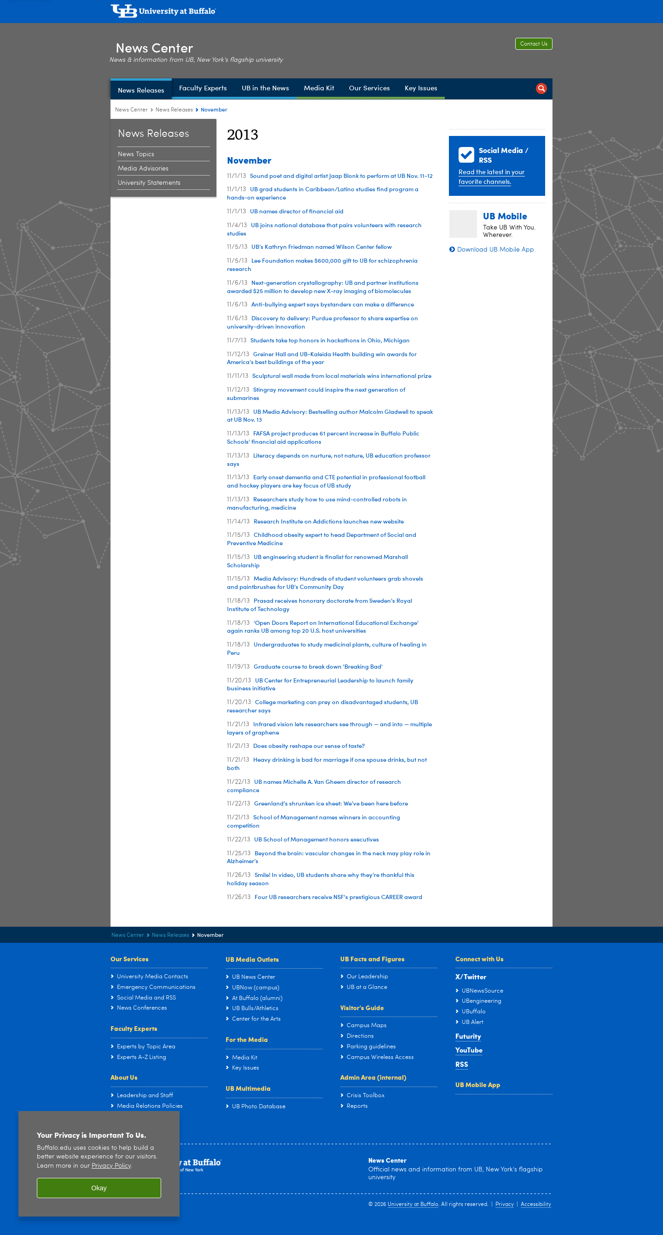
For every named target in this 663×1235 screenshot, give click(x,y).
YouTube (469, 1050)
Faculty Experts (133, 1028)
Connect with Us (479, 958)
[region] (99, 1164)
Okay (99, 1188)
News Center (158, 45)
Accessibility (536, 1204)
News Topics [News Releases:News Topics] (136, 154)
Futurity (468, 1036)
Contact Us (533, 44)
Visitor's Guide (362, 1007)
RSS (461, 1064)
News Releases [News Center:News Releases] (174, 110)
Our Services (129, 958)
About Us (124, 1077)
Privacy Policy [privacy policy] (111, 1166)
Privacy (504, 1204)
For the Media (247, 1039)
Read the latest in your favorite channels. (492, 176)
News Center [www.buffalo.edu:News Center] (131, 110)
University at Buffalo (413, 1204)
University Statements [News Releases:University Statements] (149, 183)
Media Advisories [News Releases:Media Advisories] (143, 168)
